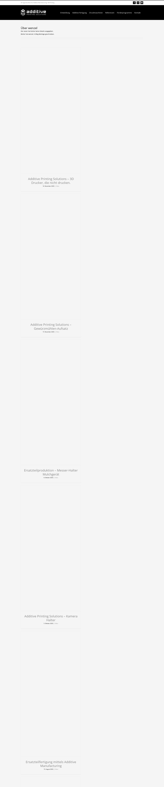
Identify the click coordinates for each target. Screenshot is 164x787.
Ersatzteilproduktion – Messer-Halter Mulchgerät (51, 472)
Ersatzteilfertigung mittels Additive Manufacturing (51, 764)
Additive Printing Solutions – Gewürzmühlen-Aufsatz (50, 326)
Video (57, 186)
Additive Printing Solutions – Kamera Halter (51, 618)
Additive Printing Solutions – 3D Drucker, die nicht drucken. (51, 181)
